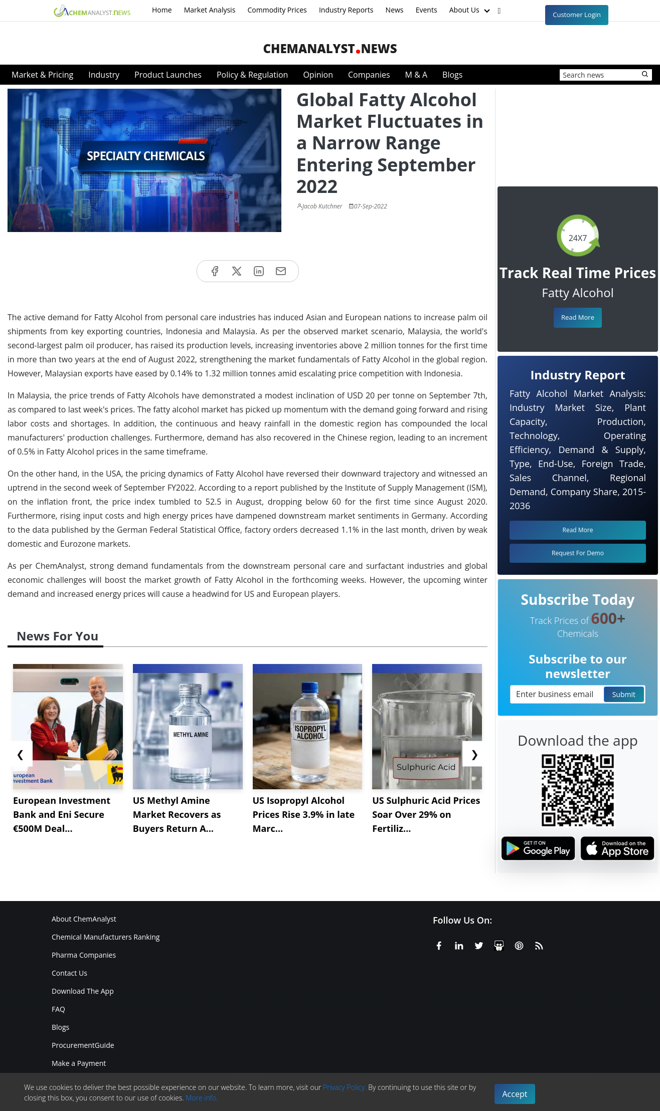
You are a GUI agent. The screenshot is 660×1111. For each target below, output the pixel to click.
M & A (416, 74)
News (395, 10)
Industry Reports (346, 10)
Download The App (83, 991)
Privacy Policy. (345, 1087)
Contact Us (69, 973)
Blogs (452, 74)
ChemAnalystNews (330, 48)
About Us (470, 10)
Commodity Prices (276, 10)
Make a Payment (79, 1063)
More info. (202, 1097)
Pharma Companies (84, 955)
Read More (577, 317)
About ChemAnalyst (84, 919)
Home (162, 10)
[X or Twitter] (479, 944)
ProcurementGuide (83, 1045)
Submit (623, 694)
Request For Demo (578, 553)
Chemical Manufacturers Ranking (105, 937)
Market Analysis (210, 10)
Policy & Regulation (252, 74)
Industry (103, 74)
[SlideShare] (499, 944)
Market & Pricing (42, 74)
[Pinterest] (519, 944)
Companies (369, 74)
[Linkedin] (459, 944)
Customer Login (577, 14)
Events (426, 10)
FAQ (58, 1009)
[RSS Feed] (539, 944)
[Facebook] (439, 944)
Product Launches (168, 74)
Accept (515, 1093)
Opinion (318, 74)
